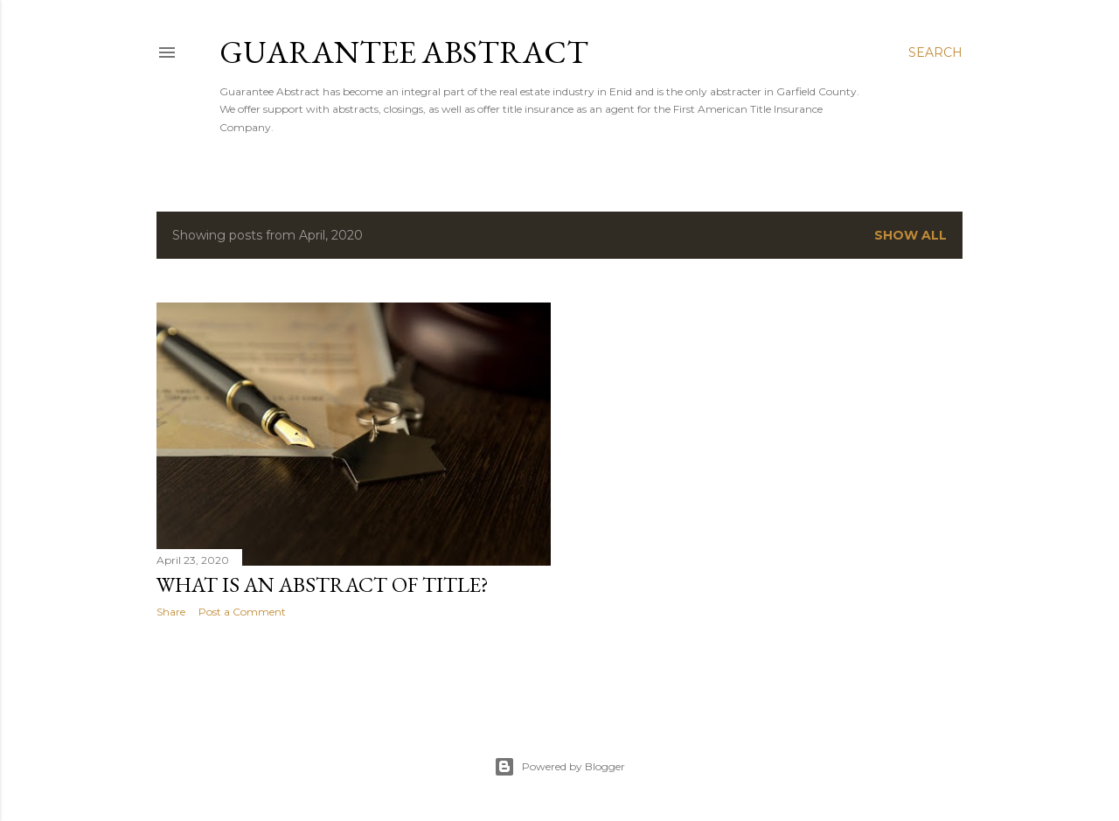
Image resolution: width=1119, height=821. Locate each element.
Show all (910, 235)
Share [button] (170, 611)
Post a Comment (242, 611)
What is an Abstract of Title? (322, 584)
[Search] (935, 52)
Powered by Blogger (559, 766)
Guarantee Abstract (403, 52)
